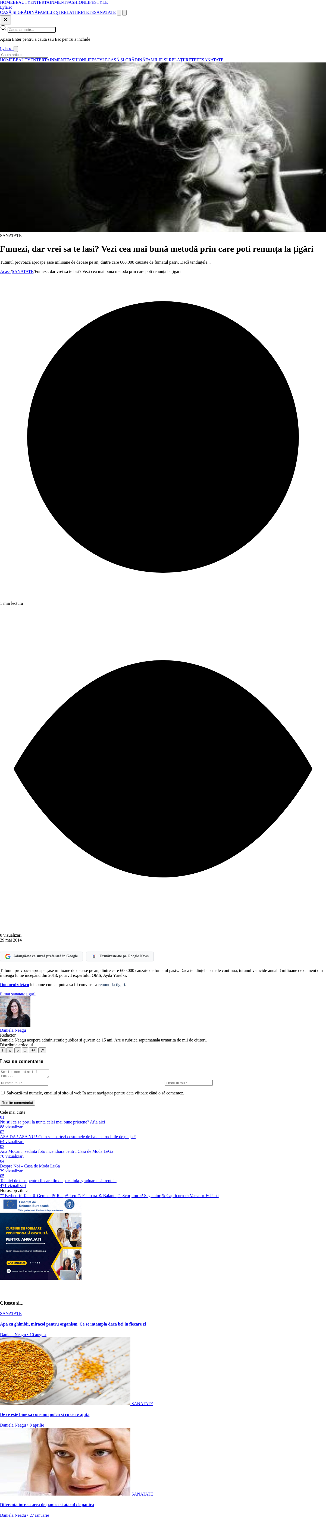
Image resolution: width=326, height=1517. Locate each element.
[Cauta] (119, 12)
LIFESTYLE (96, 2)
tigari (31, 994)
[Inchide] (5, 19)
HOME (6, 2)
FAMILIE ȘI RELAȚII (58, 12)
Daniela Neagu (13, 1030)
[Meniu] (124, 12)
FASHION (76, 2)
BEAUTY (21, 2)
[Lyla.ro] (6, 7)
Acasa (5, 271)
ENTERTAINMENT (48, 2)
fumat (5, 994)
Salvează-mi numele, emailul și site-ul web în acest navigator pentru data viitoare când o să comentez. (95, 1094)
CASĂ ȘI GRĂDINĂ (19, 12)
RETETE (86, 12)
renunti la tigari (111, 984)
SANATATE (105, 12)
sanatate (18, 994)
